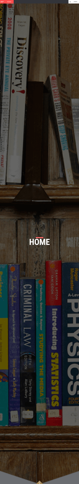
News (9, 2)
